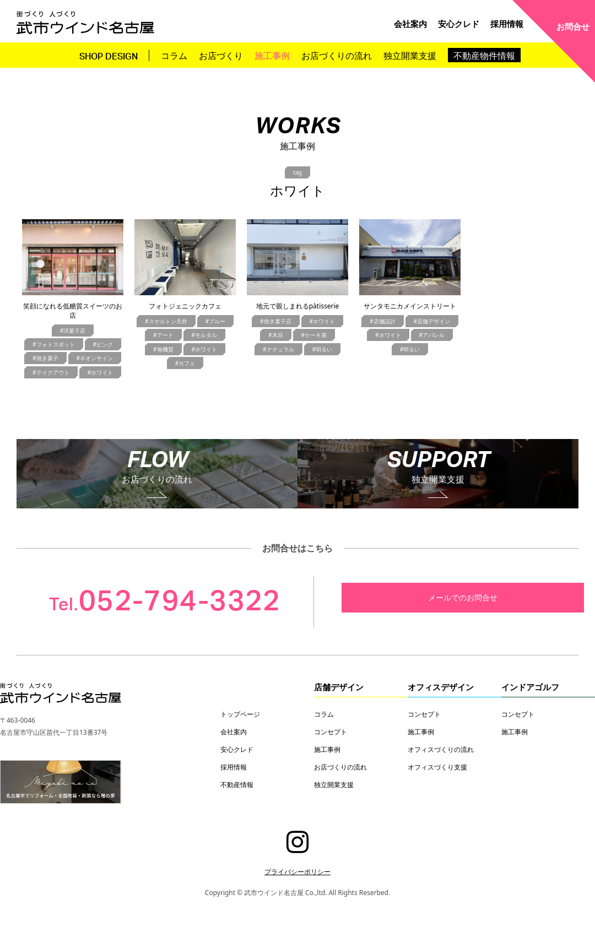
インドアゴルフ (530, 687)
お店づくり (221, 55)
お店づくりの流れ (336, 55)
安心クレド (458, 24)
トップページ (240, 714)
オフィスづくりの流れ (441, 749)
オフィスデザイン (441, 687)
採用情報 (506, 24)
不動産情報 (236, 784)
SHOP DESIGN (108, 56)
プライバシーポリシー (297, 871)
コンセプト (330, 731)
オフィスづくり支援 (437, 767)
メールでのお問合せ (462, 597)
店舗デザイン (339, 687)
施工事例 (272, 55)
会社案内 (410, 24)
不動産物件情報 (484, 55)
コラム (174, 55)
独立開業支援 (409, 55)
